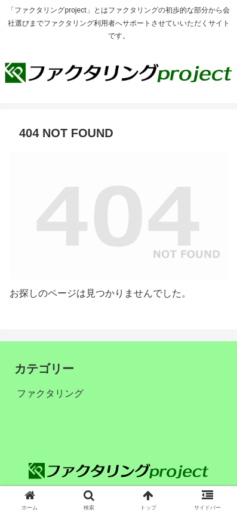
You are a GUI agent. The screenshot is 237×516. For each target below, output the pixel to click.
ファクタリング (50, 393)
